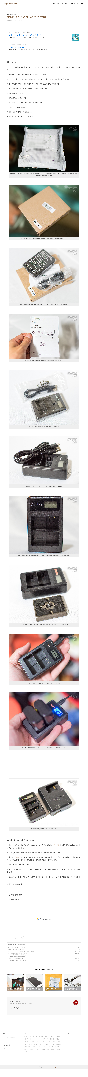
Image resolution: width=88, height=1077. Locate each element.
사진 (82, 3)
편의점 (51, 1054)
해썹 (31, 1052)
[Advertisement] (44, 42)
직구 (44, 1047)
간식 (38, 1049)
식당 (44, 1057)
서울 (47, 1052)
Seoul (58, 1044)
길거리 (27, 1049)
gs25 (41, 1054)
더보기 (25, 1062)
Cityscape (37, 1047)
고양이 (43, 1049)
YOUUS (59, 1052)
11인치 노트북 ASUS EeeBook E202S (16, 968)
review (52, 1052)
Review (10, 952)
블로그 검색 (56, 3)
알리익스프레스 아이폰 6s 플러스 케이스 (16, 957)
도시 (26, 1052)
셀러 (55, 853)
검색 (18, 1045)
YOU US (33, 1057)
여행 (49, 1049)
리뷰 (58, 1047)
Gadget (14, 952)
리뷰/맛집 (64, 3)
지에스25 (58, 1054)
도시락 (27, 1044)
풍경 (53, 1057)
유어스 (52, 1044)
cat (48, 1057)
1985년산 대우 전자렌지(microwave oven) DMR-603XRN (21, 959)
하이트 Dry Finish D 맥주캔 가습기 (15, 966)
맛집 (47, 1044)
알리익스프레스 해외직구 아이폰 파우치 (16, 963)
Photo (32, 1049)
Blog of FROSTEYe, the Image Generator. (21, 1011)
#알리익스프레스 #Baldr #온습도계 (15, 955)
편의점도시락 (28, 1047)
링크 (58, 853)
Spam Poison (58, 1075)
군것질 (41, 1044)
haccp (36, 1052)
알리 (26, 1059)
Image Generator (10, 3)
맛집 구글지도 (74, 3)
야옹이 (27, 1057)
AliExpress (28, 1054)
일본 (46, 1054)
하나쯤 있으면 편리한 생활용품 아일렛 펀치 (17, 964)
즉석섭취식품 (50, 1047)
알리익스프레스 (56, 1049)
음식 (42, 1052)
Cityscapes (34, 1044)
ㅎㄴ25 (35, 1054)
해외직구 (59, 1057)
